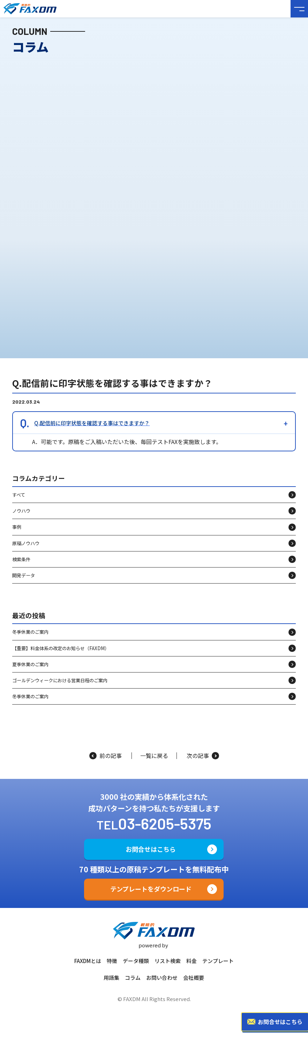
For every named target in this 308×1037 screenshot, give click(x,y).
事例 (16, 533)
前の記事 (105, 755)
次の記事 (203, 755)
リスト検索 (168, 960)
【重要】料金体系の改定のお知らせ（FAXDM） (60, 654)
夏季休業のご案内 (30, 671)
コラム (133, 977)
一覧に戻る (154, 755)
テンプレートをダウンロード (150, 888)
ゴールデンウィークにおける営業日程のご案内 (59, 687)
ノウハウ (21, 517)
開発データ (23, 582)
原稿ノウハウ (25, 549)
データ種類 (136, 960)
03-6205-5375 (164, 823)
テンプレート (218, 960)
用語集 (111, 977)
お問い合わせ (162, 977)
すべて (18, 501)
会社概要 (193, 977)
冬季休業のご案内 (30, 638)
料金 (191, 960)
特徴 (112, 960)
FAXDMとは (87, 960)
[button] (154, 429)
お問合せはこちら (151, 849)
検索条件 (21, 566)
